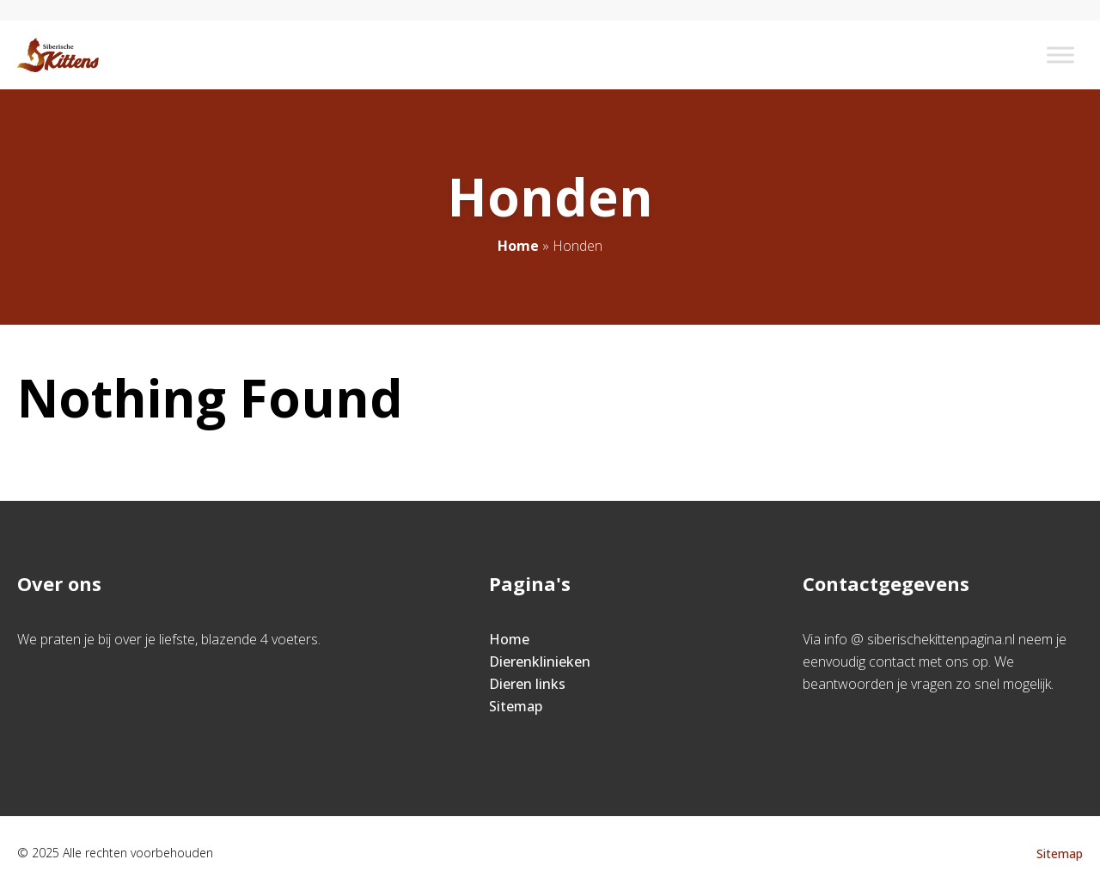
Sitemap (515, 706)
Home (518, 245)
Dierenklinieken (539, 661)
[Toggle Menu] (1060, 54)
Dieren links (527, 683)
